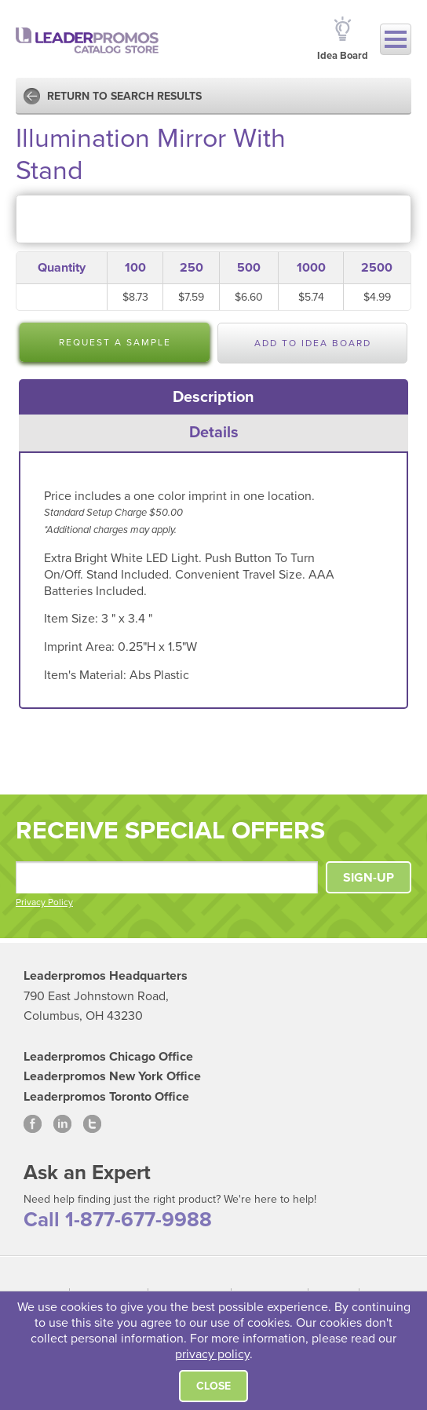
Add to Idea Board (312, 343)
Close (213, 1386)
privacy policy (212, 1354)
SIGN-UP (368, 878)
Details (214, 432)
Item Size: (72, 618)
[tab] (214, 397)
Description (213, 397)
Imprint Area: (81, 647)
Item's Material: (87, 675)
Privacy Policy (44, 902)
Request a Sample (115, 342)
